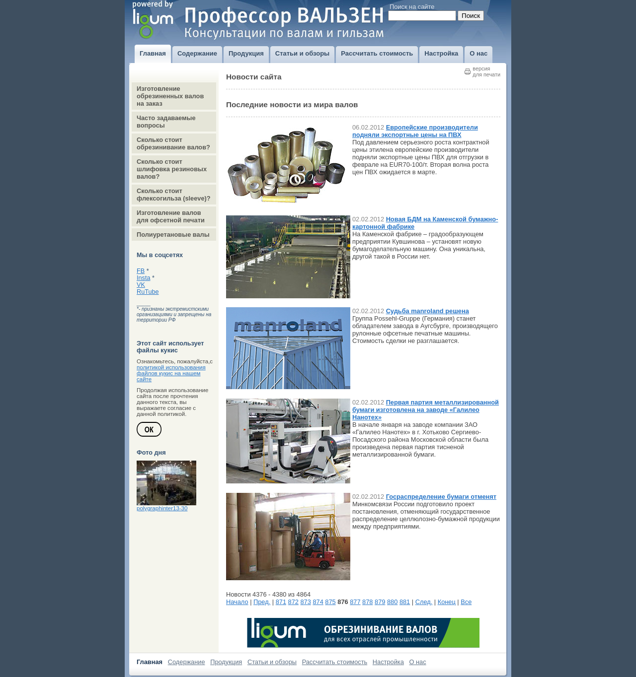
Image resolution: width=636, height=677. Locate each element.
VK (141, 284)
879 (380, 602)
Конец (447, 602)
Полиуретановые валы (173, 234)
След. (424, 602)
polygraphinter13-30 (162, 508)
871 (281, 602)
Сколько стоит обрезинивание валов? (173, 143)
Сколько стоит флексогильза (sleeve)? (174, 194)
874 (318, 602)
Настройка (388, 662)
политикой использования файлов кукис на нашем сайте (171, 373)
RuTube (148, 291)
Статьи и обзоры (272, 662)
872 (293, 602)
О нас (417, 662)
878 (367, 602)
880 (392, 602)
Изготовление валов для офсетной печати (171, 216)
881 (404, 602)
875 (330, 602)
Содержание (186, 662)
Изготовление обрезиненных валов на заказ (170, 96)
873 (306, 602)
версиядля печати (486, 71)
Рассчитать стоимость (335, 662)
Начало (237, 602)
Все (466, 602)
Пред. (261, 602)
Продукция (226, 662)
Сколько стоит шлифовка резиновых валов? (172, 169)
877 (355, 602)
